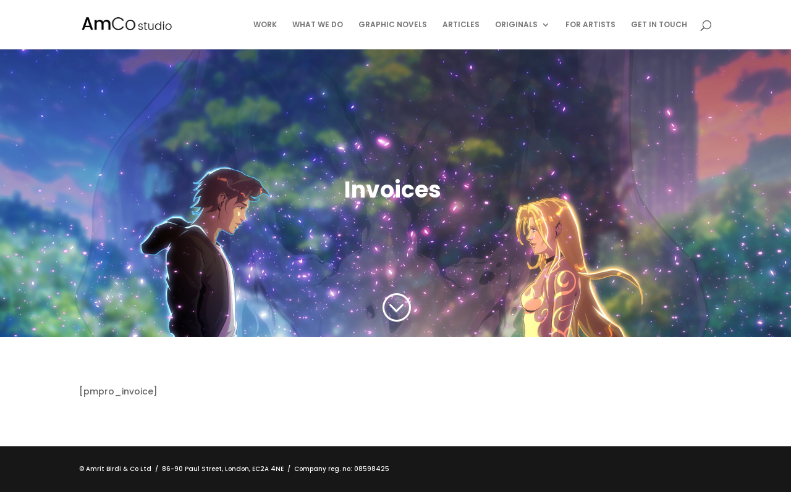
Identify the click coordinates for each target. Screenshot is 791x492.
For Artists (590, 25)
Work (265, 25)
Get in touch (659, 25)
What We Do (317, 25)
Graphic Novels (392, 25)
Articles (461, 25)
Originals (516, 25)
